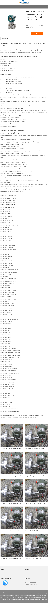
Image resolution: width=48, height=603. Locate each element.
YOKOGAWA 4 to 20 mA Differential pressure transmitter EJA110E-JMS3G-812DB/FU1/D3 (18, 417)
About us (3, 571)
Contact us (3, 574)
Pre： (1, 415)
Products (26, 574)
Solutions (27, 571)
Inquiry (37, 33)
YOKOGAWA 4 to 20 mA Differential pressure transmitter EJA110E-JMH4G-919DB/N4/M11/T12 (22, 415)
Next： (42, 415)
